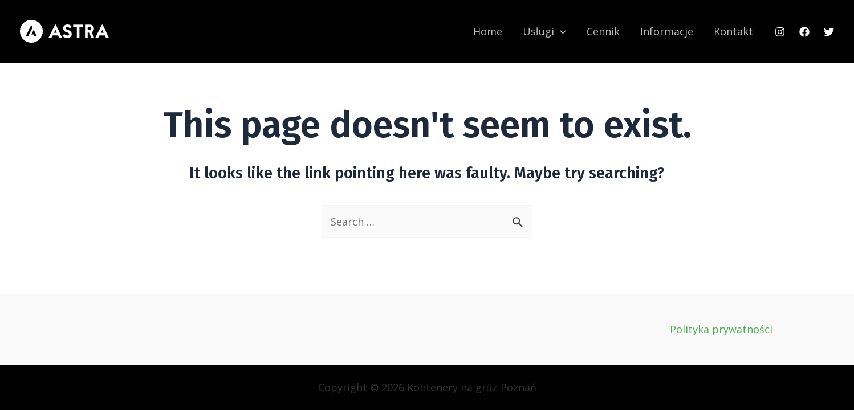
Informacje (666, 31)
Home (487, 31)
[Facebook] (804, 32)
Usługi (544, 31)
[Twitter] (829, 32)
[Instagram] (780, 32)
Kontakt (733, 31)
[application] (560, 31)
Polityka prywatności (721, 329)
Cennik (603, 31)
